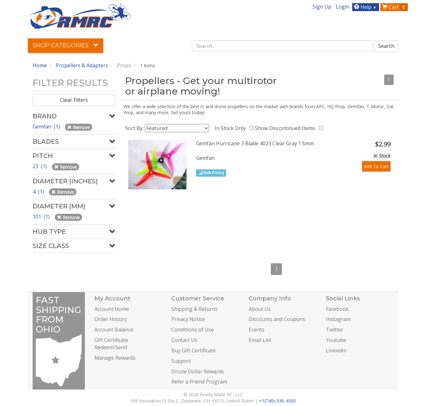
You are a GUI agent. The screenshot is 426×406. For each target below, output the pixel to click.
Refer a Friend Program (199, 381)
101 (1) (42, 216)
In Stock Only (231, 128)
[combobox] (282, 46)
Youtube (336, 340)
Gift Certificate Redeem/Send (111, 344)
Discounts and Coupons (277, 319)
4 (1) (39, 191)
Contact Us (184, 340)
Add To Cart (376, 166)
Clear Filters (74, 99)
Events (256, 329)
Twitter (334, 329)
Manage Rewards (115, 357)
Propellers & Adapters (82, 65)
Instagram (338, 319)
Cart (394, 6)
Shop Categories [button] (66, 45)
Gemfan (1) (47, 126)
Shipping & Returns (194, 308)
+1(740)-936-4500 (277, 401)
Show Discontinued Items (286, 128)
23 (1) (40, 166)
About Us (260, 308)
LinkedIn (336, 350)
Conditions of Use (192, 329)
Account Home (111, 308)
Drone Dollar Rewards (197, 371)
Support (181, 360)
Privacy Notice (188, 319)
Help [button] (366, 6)
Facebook (337, 308)
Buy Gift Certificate (193, 350)
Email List (260, 340)
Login (342, 6)
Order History (110, 319)
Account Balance (113, 329)
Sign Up (322, 6)
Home (40, 65)
